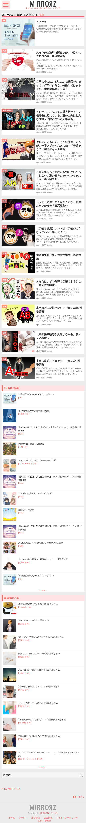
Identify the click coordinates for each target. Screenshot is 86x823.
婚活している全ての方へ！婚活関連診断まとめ (39, 653)
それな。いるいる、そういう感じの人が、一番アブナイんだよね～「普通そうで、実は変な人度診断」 (58, 146)
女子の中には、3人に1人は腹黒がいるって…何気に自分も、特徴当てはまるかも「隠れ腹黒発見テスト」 (58, 85)
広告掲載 (48, 817)
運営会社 (35, 817)
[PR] (20, 397)
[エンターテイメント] (27, 463)
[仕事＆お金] (23, 414)
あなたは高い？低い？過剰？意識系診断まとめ (39, 670)
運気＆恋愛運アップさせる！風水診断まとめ (38, 604)
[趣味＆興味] (23, 562)
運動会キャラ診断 (26, 510)
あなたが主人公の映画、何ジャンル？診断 (37, 460)
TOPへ (78, 797)
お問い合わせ (44, 820)
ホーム (11, 817)
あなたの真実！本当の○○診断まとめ (34, 620)
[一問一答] (22, 447)
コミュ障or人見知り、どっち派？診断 (35, 493)
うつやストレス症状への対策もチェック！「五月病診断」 (44, 559)
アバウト (23, 817)
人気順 (40, 15)
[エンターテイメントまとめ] (30, 759)
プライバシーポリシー (67, 817)
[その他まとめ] (24, 607)
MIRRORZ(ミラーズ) (48, 813)
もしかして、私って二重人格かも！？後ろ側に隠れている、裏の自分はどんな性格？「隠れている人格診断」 (58, 115)
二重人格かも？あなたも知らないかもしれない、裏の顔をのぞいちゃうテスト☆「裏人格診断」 (58, 176)
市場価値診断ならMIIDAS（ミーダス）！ (36, 394)
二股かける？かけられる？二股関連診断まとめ (39, 736)
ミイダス (41, 22)
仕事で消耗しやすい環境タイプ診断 (34, 411)
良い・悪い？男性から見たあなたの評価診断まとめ (41, 637)
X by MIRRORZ (11, 789)
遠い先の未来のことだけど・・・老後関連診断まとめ (42, 719)
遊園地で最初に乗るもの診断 (31, 444)
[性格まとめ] (23, 624)
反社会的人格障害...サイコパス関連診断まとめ (38, 686)
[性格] (20, 434)
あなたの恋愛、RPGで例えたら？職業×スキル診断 (40, 543)
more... (43, 590)
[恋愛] (20, 546)
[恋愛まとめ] (23, 640)
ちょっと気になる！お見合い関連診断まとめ (38, 703)
